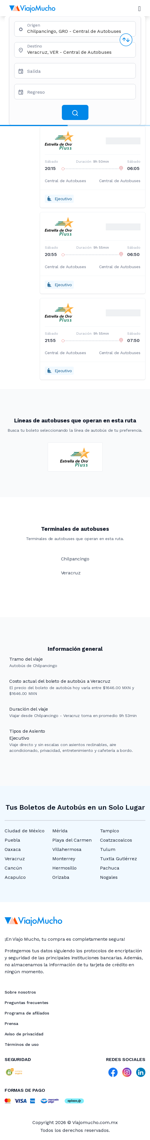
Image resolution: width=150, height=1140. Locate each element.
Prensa (11, 1023)
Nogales (109, 877)
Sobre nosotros (20, 992)
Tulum (107, 849)
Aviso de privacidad (24, 1034)
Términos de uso (22, 1044)
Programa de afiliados (27, 1013)
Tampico (109, 831)
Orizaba (60, 877)
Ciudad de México (25, 831)
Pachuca (109, 868)
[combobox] (79, 31)
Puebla (12, 840)
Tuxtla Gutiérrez (118, 858)
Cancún (13, 868)
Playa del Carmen (72, 840)
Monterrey (63, 858)
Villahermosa (67, 849)
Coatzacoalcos (116, 840)
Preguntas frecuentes (26, 1002)
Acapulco (15, 877)
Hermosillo (64, 868)
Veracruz (15, 858)
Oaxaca (13, 849)
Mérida (60, 831)
